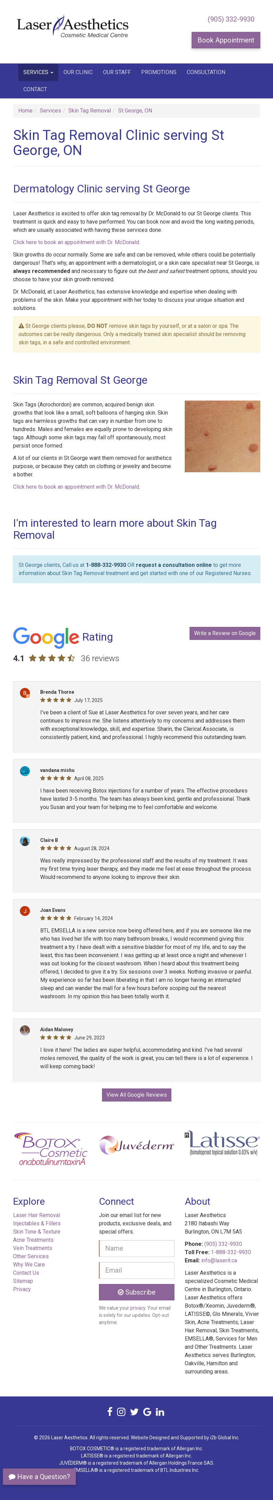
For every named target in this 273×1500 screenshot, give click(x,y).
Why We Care (29, 1264)
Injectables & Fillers (37, 1223)
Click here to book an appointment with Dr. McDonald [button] (76, 242)
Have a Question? (39, 1477)
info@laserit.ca (219, 1260)
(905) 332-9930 (231, 19)
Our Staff (117, 72)
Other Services (31, 1256)
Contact (35, 89)
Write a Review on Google (225, 633)
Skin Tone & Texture (36, 1231)
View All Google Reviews (136, 1095)
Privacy (22, 1289)
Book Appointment (225, 40)
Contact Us (26, 1273)
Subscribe (137, 1292)
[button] (31, 1151)
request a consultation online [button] (174, 565)
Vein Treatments (32, 1248)
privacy (137, 1308)
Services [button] (38, 72)
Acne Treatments (33, 1240)
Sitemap (23, 1281)
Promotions (159, 72)
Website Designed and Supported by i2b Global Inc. (185, 1437)
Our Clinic (78, 72)
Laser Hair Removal (36, 1215)
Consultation (206, 72)
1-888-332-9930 (106, 565)
